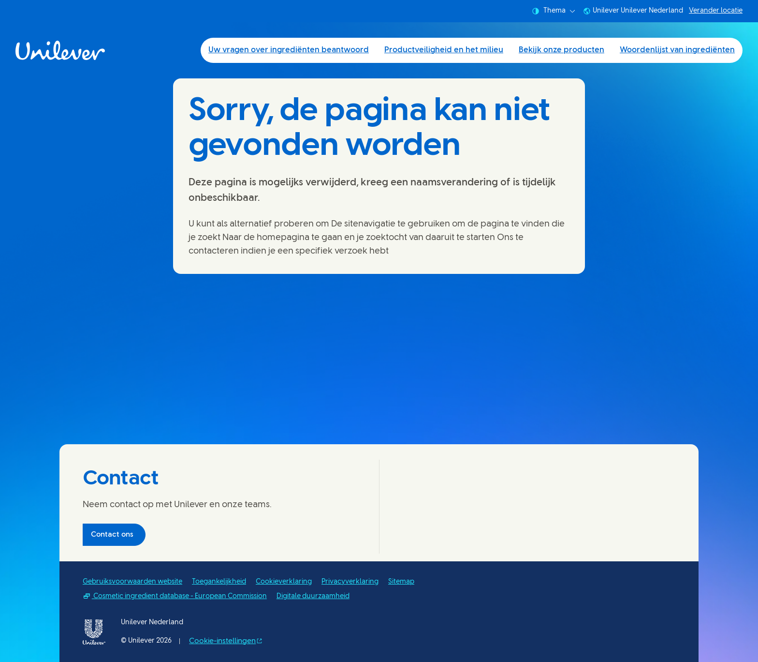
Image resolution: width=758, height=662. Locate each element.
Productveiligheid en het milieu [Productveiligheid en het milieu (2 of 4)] (443, 50)
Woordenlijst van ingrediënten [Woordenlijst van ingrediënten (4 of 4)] (677, 50)
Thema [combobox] (553, 11)
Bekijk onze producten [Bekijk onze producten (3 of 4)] (561, 50)
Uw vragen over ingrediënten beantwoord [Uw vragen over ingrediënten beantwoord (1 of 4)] (288, 50)
